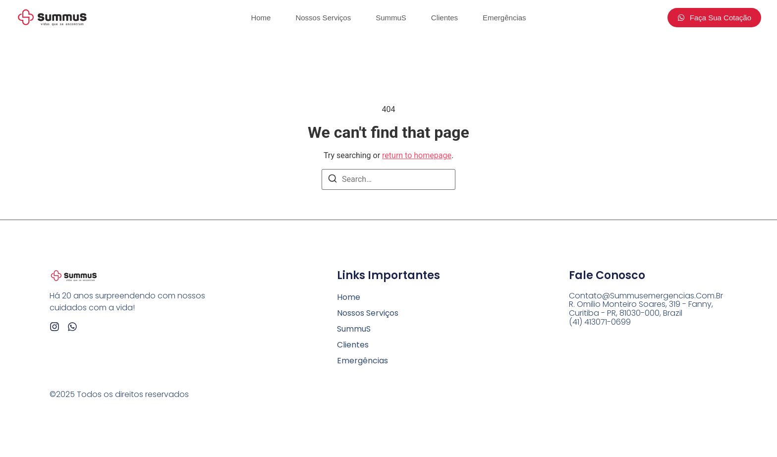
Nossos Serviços (323, 17)
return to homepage (416, 155)
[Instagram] (54, 327)
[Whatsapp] (72, 327)
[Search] (332, 180)
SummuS (391, 17)
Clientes (444, 17)
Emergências (504, 17)
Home (261, 17)
